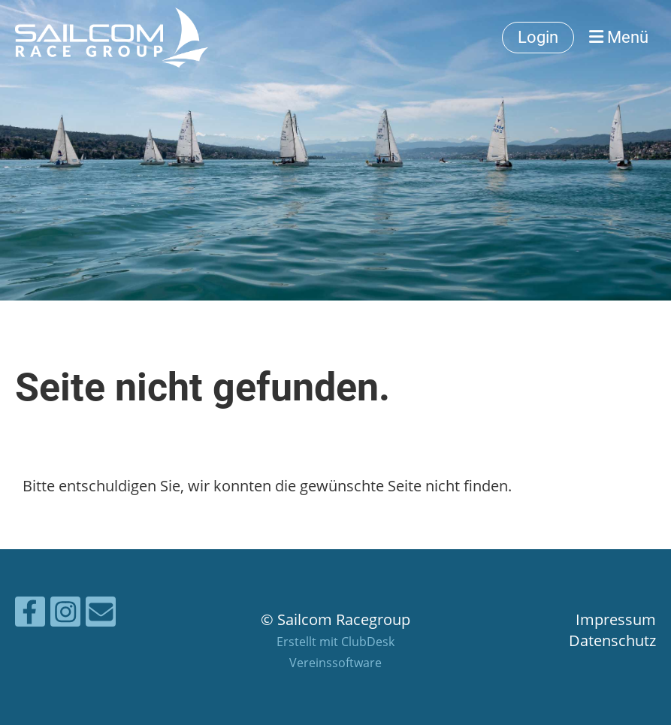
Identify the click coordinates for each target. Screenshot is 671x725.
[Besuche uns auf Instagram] (65, 615)
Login (538, 37)
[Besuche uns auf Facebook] (30, 615)
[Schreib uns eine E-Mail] (101, 615)
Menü (618, 37)
